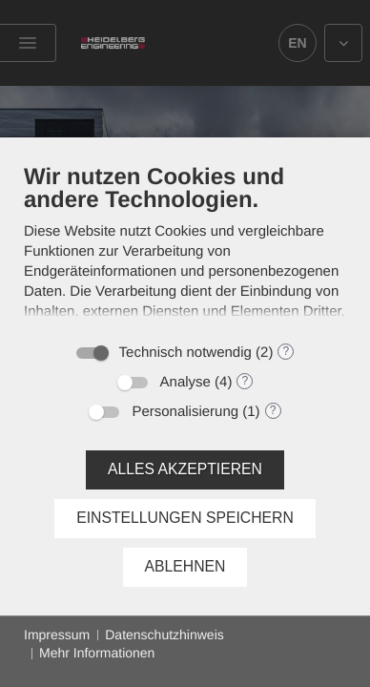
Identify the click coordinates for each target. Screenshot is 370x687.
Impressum (57, 634)
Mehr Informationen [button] (96, 652)
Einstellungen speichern (185, 518)
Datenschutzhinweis (164, 634)
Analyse (185, 382)
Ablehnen (185, 566)
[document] (185, 247)
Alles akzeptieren (185, 469)
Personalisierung (185, 412)
